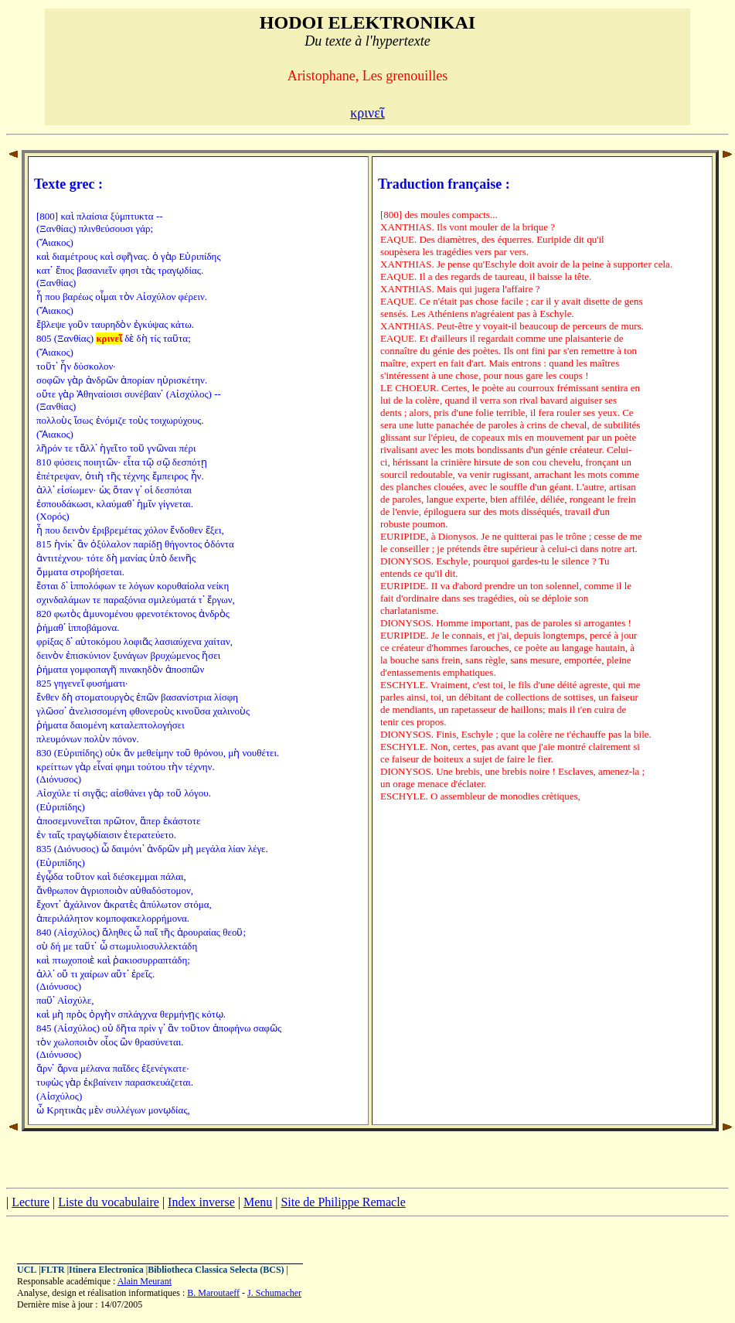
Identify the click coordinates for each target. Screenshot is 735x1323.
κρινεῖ (367, 113)
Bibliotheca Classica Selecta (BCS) (216, 1269)
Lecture (30, 1202)
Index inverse (201, 1202)
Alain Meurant (144, 1281)
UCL (26, 1269)
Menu (257, 1202)
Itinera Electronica (106, 1269)
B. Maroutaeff (213, 1292)
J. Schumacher (274, 1292)
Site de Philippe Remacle (343, 1202)
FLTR (53, 1269)
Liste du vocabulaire (108, 1202)
